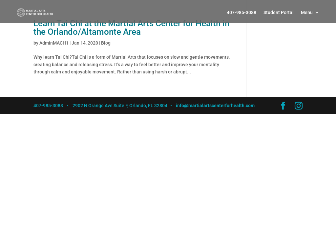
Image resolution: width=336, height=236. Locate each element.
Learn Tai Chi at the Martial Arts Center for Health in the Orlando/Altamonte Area (131, 27)
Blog (106, 43)
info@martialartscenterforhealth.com (215, 105)
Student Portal (278, 12)
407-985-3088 (241, 12)
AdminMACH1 (54, 43)
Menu (307, 12)
